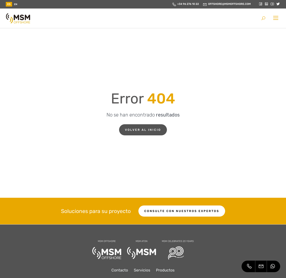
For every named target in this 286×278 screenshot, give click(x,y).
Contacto (119, 270)
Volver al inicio (143, 130)
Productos (165, 270)
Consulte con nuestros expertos (181, 211)
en (15, 4)
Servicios (142, 270)
